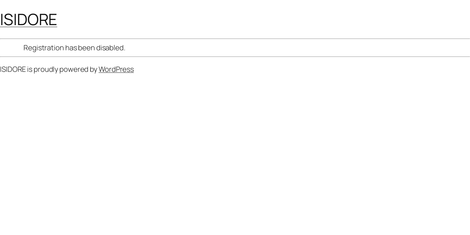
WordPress (116, 69)
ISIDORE (28, 19)
